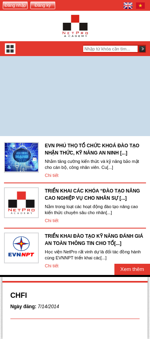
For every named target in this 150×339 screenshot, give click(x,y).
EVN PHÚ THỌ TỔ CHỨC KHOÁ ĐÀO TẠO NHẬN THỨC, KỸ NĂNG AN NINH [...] (92, 149)
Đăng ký (43, 5)
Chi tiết (51, 175)
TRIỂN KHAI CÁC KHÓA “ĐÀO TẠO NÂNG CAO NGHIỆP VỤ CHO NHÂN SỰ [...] (92, 194)
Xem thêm (132, 269)
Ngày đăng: (23, 306)
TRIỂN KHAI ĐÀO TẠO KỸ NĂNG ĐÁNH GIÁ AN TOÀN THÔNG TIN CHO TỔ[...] (94, 239)
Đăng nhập (15, 5)
